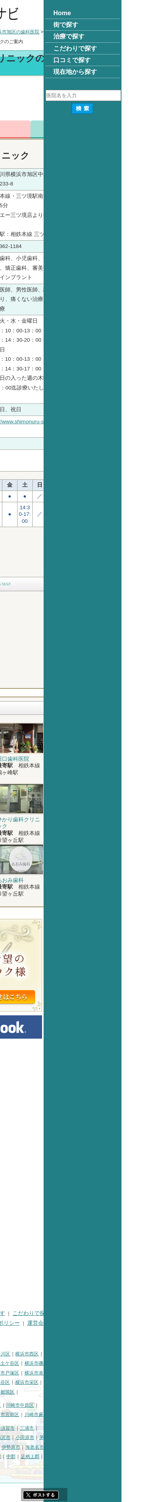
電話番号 (55, 129)
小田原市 (102, 1437)
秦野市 (29, 1447)
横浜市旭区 (14, 1382)
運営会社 (116, 1323)
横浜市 (10, 1354)
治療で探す (69, 1313)
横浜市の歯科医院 (43, 32)
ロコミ (125, 129)
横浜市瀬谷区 (74, 1382)
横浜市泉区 (14, 1392)
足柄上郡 (108, 1456)
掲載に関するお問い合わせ (35, 1332)
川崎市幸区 (67, 1405)
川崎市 (10, 1405)
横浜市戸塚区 (83, 1373)
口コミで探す (19, 1323)
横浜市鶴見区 (36, 1354)
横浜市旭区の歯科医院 (93, 32)
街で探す (37, 1313)
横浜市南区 (43, 1363)
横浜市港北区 (50, 1373)
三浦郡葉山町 (17, 1437)
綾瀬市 (53, 1456)
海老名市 (112, 1447)
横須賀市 (83, 1428)
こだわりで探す (109, 1313)
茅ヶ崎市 (126, 1437)
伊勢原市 (88, 1447)
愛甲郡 (129, 1456)
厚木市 (48, 1447)
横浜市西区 (104, 1354)
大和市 (67, 1447)
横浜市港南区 (116, 1373)
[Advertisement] (73, 99)
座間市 (10, 1456)
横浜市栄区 (104, 1382)
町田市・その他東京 (47, 1466)
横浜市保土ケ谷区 (78, 1363)
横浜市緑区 (43, 1382)
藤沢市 (81, 1437)
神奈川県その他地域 (24, 1428)
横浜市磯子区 (116, 1363)
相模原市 (59, 1428)
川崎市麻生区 (116, 1414)
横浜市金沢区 (17, 1373)
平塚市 (43, 1437)
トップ (10, 32)
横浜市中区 (14, 1363)
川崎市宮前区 (83, 1414)
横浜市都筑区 (78, 1392)
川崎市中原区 (98, 1405)
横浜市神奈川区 (71, 1354)
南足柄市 (31, 1456)
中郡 (88, 1456)
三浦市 (105, 1428)
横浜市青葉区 (45, 1392)
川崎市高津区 (17, 1414)
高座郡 (72, 1456)
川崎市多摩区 (50, 1414)
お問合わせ (90, 129)
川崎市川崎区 (36, 1405)
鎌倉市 (62, 1437)
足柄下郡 (12, 1466)
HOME (11, 1313)
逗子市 (10, 1447)
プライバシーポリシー (70, 1323)
